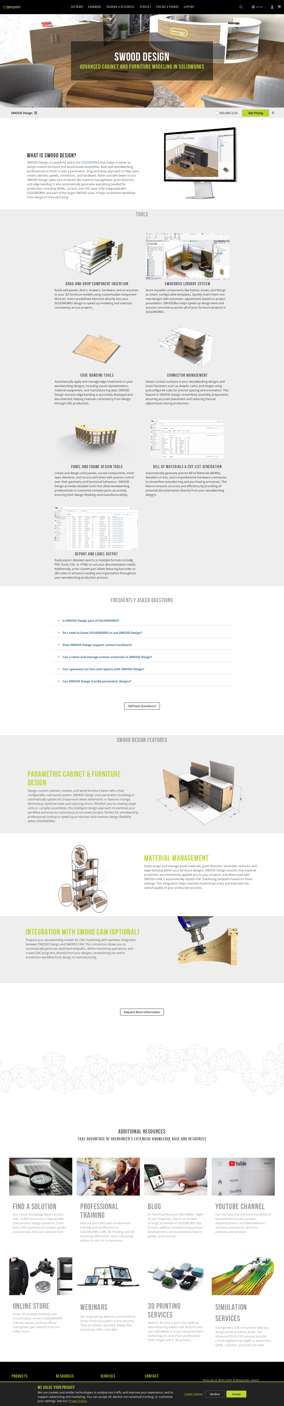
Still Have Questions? (142, 706)
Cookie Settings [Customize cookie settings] (193, 1394)
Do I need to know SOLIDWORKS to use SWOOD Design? (102, 633)
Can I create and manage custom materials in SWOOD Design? (107, 657)
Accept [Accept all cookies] (236, 1394)
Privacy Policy (77, 1401)
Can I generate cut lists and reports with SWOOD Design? (103, 669)
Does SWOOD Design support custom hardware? (97, 645)
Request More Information (142, 1012)
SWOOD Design (24, 113)
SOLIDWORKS (90, 162)
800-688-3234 (229, 113)
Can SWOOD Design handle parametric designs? (96, 681)
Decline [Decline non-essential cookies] (215, 1394)
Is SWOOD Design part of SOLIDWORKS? (90, 621)
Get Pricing (255, 113)
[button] (258, 7)
